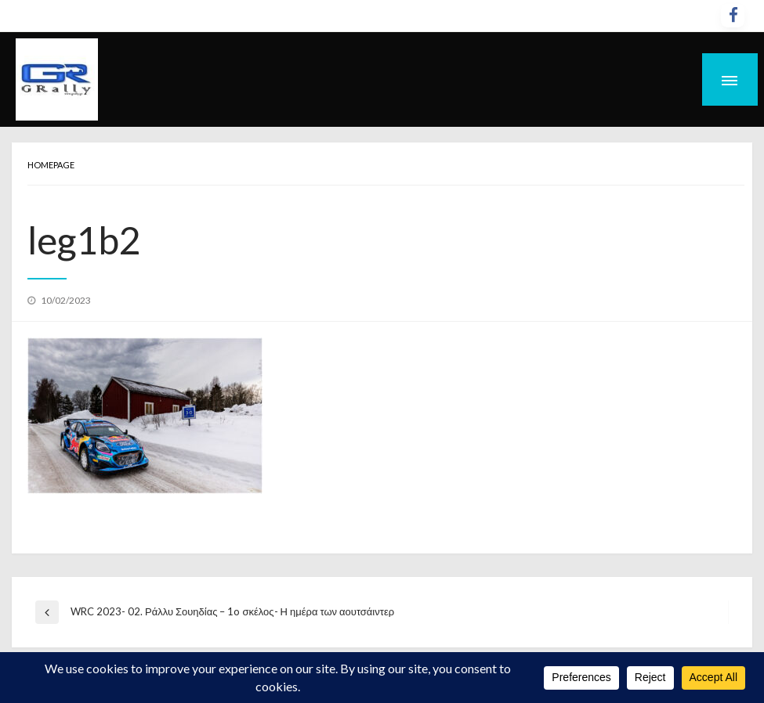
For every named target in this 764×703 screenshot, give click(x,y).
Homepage (50, 165)
